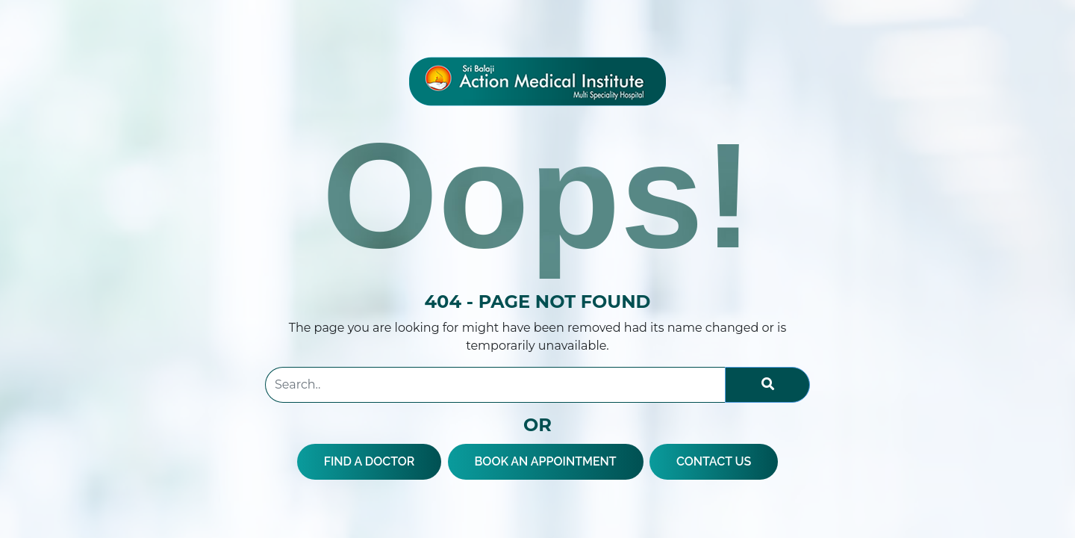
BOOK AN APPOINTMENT (546, 461)
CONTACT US (713, 461)
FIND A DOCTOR (369, 461)
